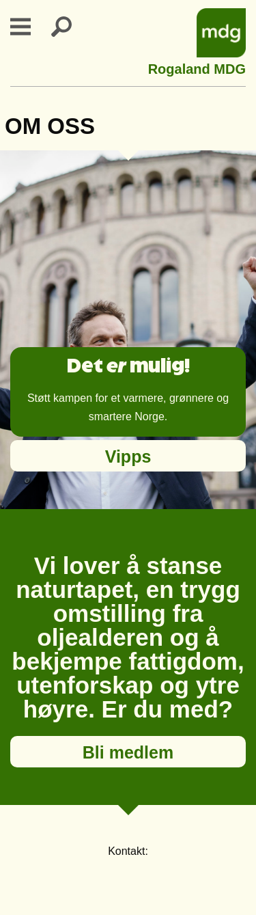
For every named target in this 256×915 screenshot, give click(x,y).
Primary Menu (28, 26)
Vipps (128, 456)
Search (69, 26)
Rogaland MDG (197, 67)
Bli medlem (128, 752)
